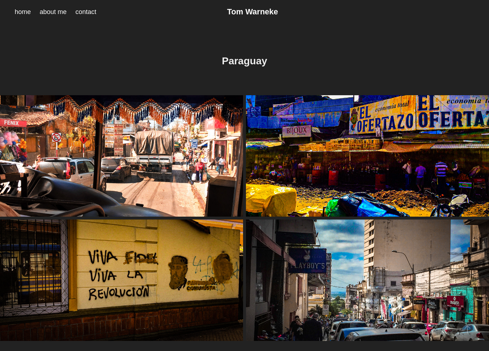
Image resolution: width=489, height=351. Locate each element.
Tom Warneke (252, 11)
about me (53, 11)
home (23, 11)
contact (86, 11)
